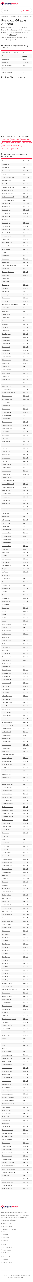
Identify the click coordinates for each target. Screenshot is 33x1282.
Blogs (4, 1244)
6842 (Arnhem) (6, 139)
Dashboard (6, 1257)
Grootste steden (8, 1226)
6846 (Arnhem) (26, 139)
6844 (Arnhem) (6, 142)
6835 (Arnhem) (6, 149)
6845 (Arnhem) (16, 142)
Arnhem (25, 16)
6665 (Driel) (17, 145)
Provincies (6, 1237)
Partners (5, 1235)
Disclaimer (6, 1253)
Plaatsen (5, 1240)
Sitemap (5, 1260)
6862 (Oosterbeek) (7, 145)
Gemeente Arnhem (15, 16)
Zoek (26, 10)
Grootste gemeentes (9, 1229)
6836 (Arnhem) (27, 142)
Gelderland (4, 16)
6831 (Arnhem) (16, 139)
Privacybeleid (7, 1250)
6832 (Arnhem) (16, 149)
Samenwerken (7, 1247)
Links (4, 1232)
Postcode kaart (7, 1262)
